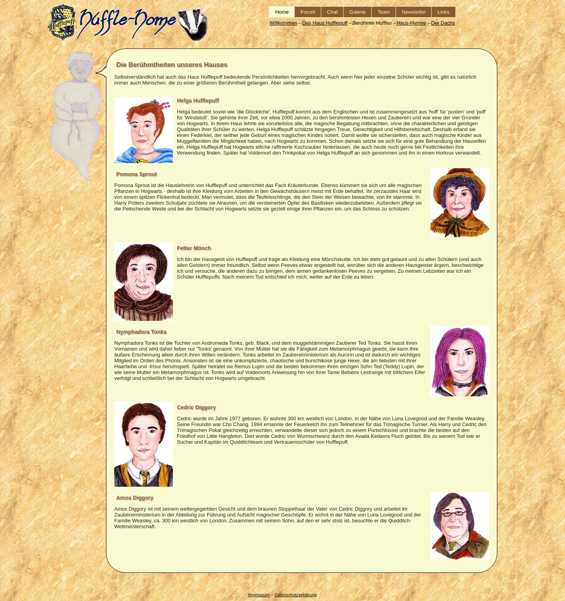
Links (443, 12)
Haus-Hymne (411, 23)
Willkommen (283, 23)
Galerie (357, 12)
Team (384, 12)
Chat (332, 12)
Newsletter (414, 12)
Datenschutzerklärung (296, 594)
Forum (307, 12)
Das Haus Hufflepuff (324, 23)
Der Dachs (443, 23)
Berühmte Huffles (371, 23)
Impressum (259, 594)
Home (282, 12)
